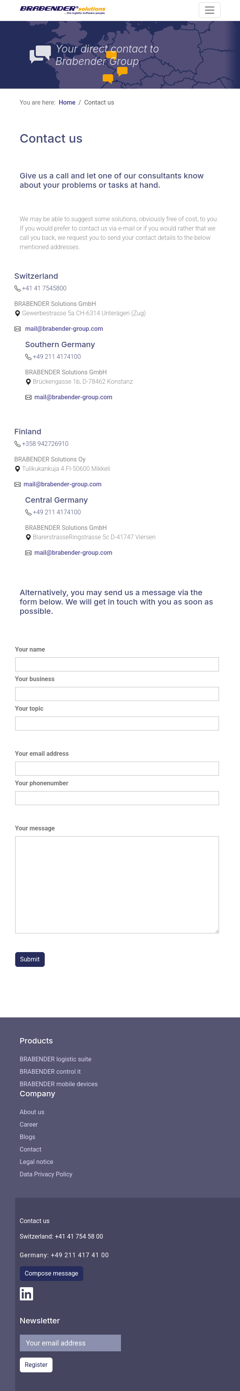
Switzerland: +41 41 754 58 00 (61, 1236)
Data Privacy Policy (46, 1174)
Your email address (42, 753)
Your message (35, 828)
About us (32, 1112)
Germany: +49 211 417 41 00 (64, 1255)
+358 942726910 (23, 443)
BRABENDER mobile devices (59, 1084)
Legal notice (37, 1162)
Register (36, 1364)
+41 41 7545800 (22, 288)
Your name (30, 649)
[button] (210, 10)
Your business (35, 679)
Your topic (29, 708)
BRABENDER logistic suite (55, 1059)
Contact (31, 1149)
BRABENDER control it (50, 1071)
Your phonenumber (41, 783)
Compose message (52, 1273)
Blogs (27, 1137)
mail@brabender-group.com (41, 328)
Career (29, 1124)
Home (67, 102)
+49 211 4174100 (79, 356)
